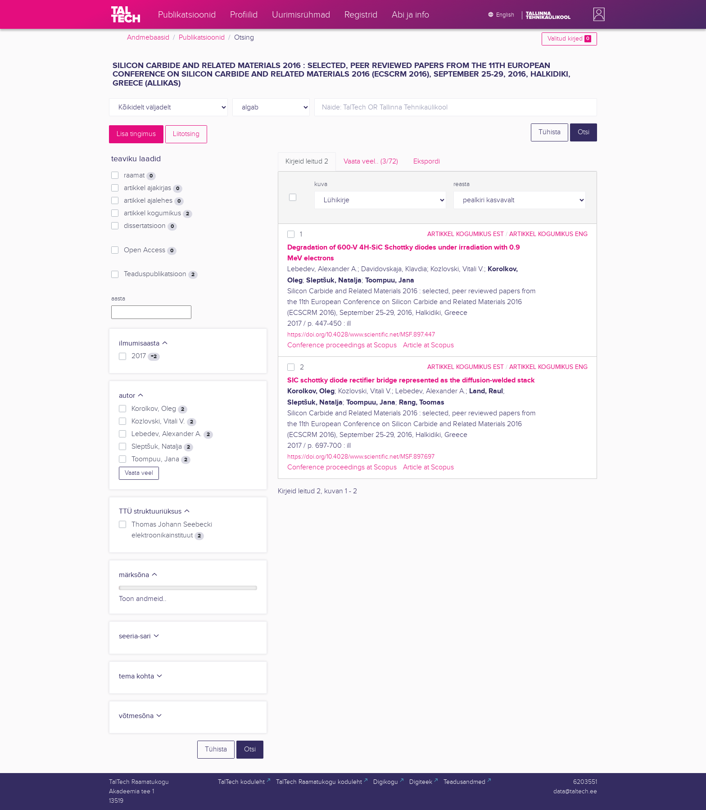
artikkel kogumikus (158, 213)
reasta (461, 184)
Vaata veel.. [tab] (371, 161)
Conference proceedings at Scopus (342, 345)
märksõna (138, 575)
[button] (597, 14)
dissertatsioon (150, 226)
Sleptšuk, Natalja (162, 446)
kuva (320, 184)
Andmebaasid (148, 37)
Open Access (150, 250)
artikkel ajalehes (154, 200)
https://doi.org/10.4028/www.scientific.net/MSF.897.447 (361, 334)
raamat (140, 175)
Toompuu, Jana (160, 459)
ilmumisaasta (143, 343)
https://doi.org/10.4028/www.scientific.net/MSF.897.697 (360, 456)
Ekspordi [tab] (426, 161)
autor (131, 395)
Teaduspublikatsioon (161, 274)
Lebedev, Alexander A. (172, 434)
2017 (145, 356)
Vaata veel (139, 473)
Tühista (550, 132)
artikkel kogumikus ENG (548, 234)
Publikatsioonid (202, 37)
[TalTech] (125, 14)
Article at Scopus (428, 345)
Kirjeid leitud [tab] (306, 161)
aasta (118, 298)
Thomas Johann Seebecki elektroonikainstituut (171, 530)
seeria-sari (139, 636)
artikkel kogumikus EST (465, 234)
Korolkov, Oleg (159, 409)
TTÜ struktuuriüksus (154, 511)
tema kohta (141, 676)
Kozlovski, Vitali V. (163, 421)
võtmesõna (141, 716)
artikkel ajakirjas (153, 188)
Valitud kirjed (569, 38)
